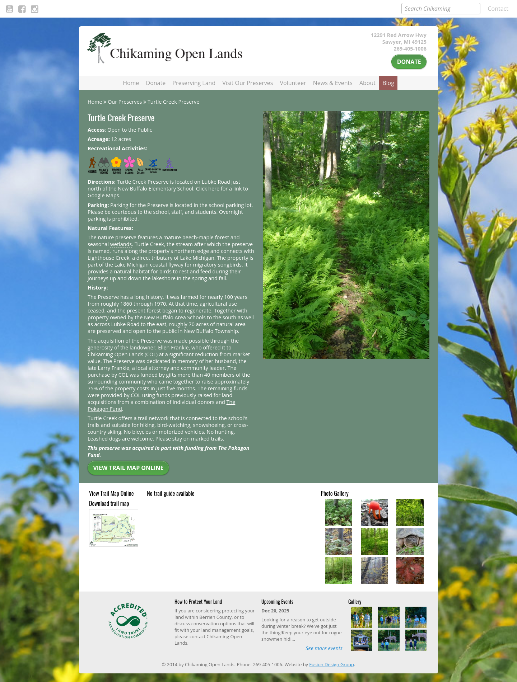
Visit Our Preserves (247, 83)
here (213, 188)
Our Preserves (125, 101)
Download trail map (109, 503)
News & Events (333, 83)
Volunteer (293, 83)
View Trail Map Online (128, 468)
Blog (388, 83)
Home (131, 83)
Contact (498, 9)
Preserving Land (193, 83)
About (367, 83)
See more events (324, 648)
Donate (409, 62)
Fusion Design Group (331, 664)
